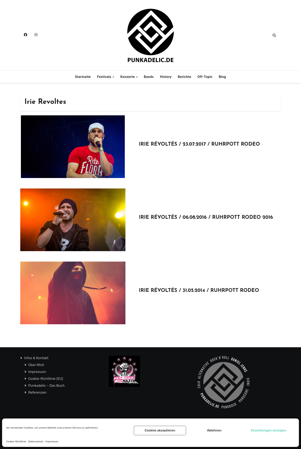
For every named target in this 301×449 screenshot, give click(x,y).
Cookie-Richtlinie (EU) (45, 379)
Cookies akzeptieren (160, 430)
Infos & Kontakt (36, 358)
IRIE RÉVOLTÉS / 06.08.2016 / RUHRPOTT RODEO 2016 (206, 217)
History (166, 77)
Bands (149, 77)
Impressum (51, 441)
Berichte (184, 77)
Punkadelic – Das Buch (46, 386)
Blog (222, 77)
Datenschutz (35, 441)
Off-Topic (205, 77)
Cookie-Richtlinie (16, 441)
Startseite (83, 77)
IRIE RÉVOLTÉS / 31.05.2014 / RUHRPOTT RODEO (199, 290)
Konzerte (128, 77)
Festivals (104, 77)
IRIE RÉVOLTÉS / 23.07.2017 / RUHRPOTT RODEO (199, 144)
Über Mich (36, 365)
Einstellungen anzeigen (268, 430)
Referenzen (37, 392)
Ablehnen (214, 430)
